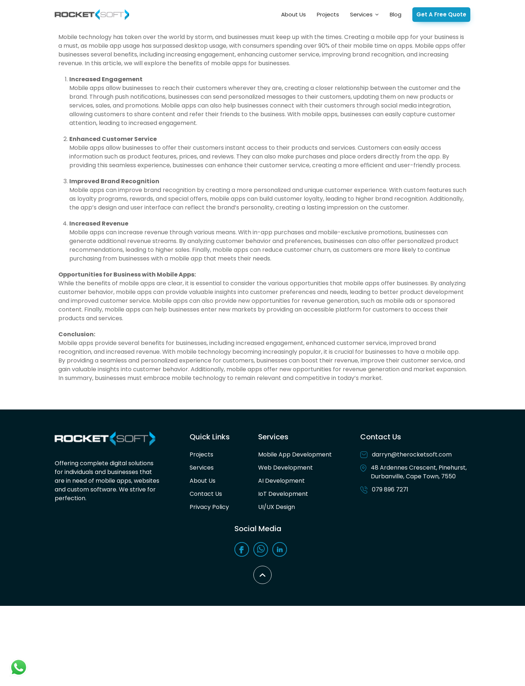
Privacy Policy (209, 507)
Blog (395, 14)
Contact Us (206, 494)
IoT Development (283, 494)
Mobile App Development (295, 454)
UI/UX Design (276, 507)
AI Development (281, 481)
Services (361, 14)
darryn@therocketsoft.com (406, 454)
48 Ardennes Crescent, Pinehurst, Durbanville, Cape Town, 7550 (413, 472)
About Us (293, 14)
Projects (328, 14)
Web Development (285, 467)
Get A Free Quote (441, 14)
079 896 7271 (384, 489)
